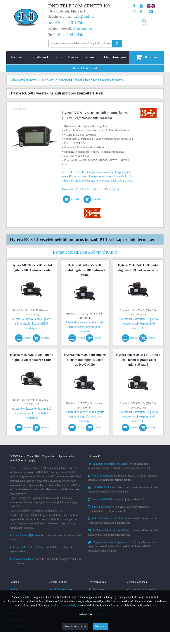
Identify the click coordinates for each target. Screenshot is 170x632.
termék (146, 57)
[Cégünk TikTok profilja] (141, 11)
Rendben (100, 626)
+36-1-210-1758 (69, 22)
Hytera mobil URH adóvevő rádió (85, 252)
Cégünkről (91, 57)
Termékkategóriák (85, 68)
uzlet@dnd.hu (83, 16)
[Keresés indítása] (117, 43)
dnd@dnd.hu (82, 28)
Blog (57, 57)
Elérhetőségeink (115, 57)
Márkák (73, 57)
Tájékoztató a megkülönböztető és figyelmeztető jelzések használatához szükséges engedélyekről (123, 546)
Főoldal (16, 57)
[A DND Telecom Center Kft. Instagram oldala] (134, 11)
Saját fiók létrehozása (61, 589)
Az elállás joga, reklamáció (116, 499)
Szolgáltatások (38, 57)
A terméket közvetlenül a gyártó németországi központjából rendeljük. (31, 323)
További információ (75, 626)
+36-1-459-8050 (69, 34)
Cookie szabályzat (69, 605)
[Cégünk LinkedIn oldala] (151, 11)
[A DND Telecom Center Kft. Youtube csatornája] (141, 5)
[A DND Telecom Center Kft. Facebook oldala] (134, 5)
